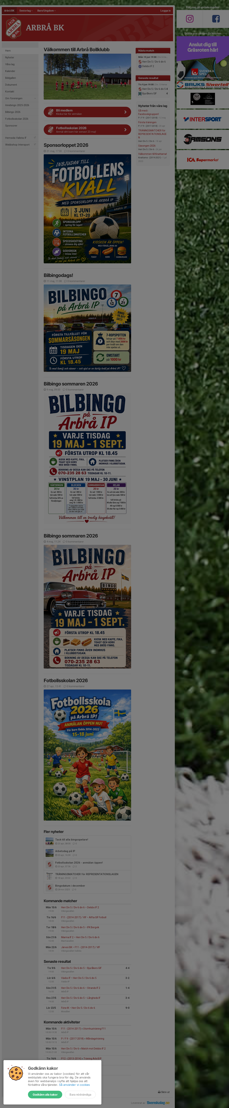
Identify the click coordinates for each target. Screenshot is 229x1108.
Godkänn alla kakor (45, 1094)
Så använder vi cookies (74, 1085)
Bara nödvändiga (80, 1094)
